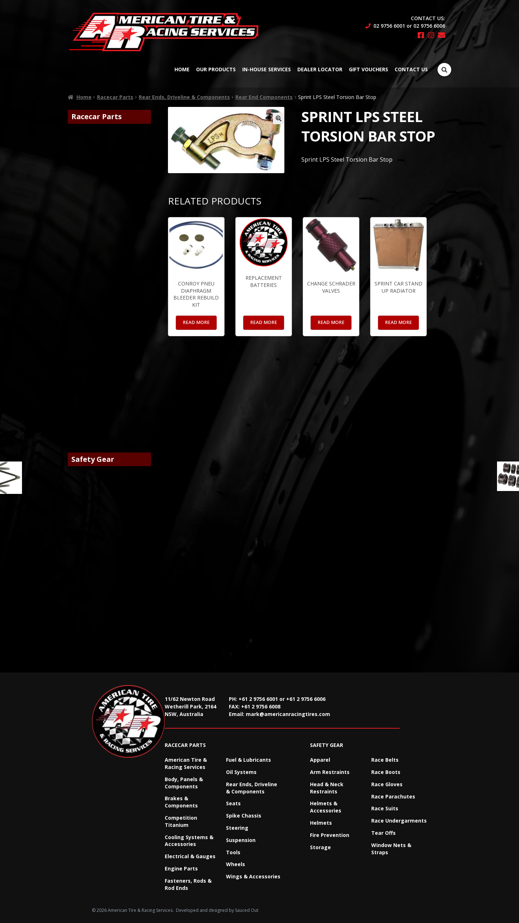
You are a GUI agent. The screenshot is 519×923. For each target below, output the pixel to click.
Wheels (235, 864)
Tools (233, 852)
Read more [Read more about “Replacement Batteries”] (263, 322)
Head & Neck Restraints (326, 788)
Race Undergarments (399, 820)
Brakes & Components (181, 802)
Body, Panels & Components (184, 783)
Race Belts (385, 759)
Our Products (216, 69)
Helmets (321, 822)
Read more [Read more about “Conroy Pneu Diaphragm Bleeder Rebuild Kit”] (196, 322)
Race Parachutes (393, 796)
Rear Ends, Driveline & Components (184, 97)
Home (182, 69)
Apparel (320, 759)
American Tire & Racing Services (186, 763)
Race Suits (384, 808)
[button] (278, 118)
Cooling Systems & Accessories (189, 841)
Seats (233, 803)
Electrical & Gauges (190, 856)
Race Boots (385, 772)
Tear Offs (383, 832)
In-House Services (266, 69)
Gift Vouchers (368, 69)
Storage (320, 847)
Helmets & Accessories (325, 807)
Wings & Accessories (253, 876)
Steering (237, 827)
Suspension (241, 840)
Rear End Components (264, 97)
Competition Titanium (181, 821)
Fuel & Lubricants (248, 759)
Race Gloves (387, 784)
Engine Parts (181, 868)
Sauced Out (246, 910)
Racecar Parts (115, 97)
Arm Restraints (330, 772)
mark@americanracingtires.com (288, 714)
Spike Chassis (243, 815)
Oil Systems (241, 772)
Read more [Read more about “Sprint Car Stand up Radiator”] (398, 322)
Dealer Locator (319, 69)
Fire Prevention (329, 835)
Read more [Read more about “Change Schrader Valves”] (331, 322)
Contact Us (411, 69)
